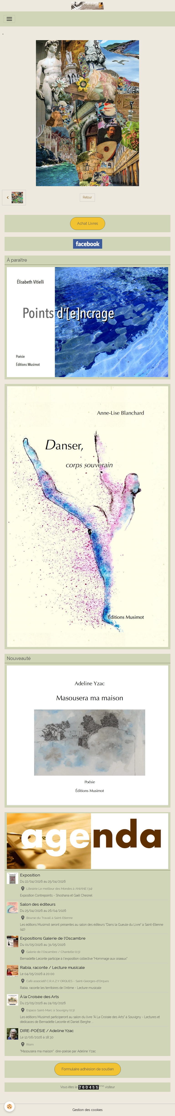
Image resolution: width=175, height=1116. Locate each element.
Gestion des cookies (87, 1110)
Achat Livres (87, 223)
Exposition (30, 875)
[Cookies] (10, 1106)
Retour (87, 197)
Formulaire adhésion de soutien (87, 1069)
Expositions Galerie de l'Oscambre (53, 938)
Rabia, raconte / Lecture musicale (52, 967)
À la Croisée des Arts (39, 996)
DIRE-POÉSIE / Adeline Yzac (47, 1030)
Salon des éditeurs (38, 904)
